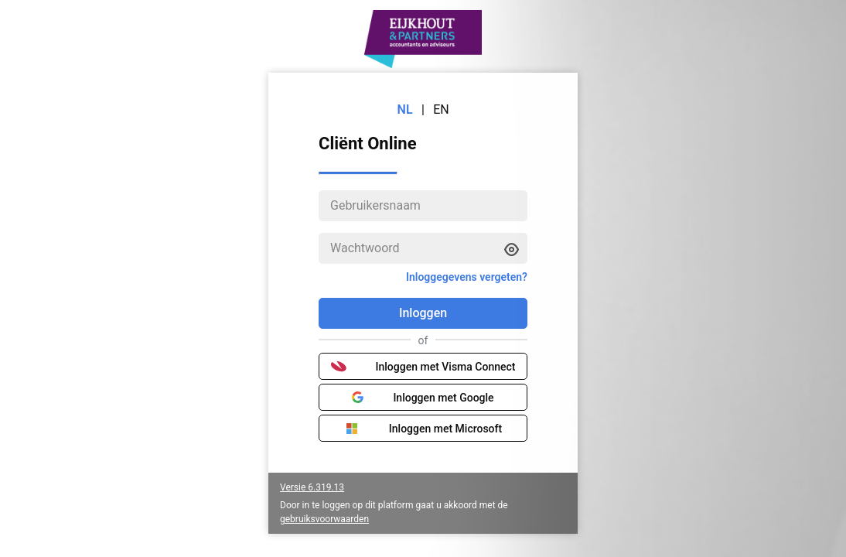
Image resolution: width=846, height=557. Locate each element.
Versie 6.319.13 (312, 487)
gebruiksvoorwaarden (324, 519)
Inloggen (423, 313)
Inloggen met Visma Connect (423, 367)
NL (405, 109)
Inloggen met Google (422, 397)
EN (441, 109)
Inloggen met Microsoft (423, 428)
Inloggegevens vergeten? (466, 277)
